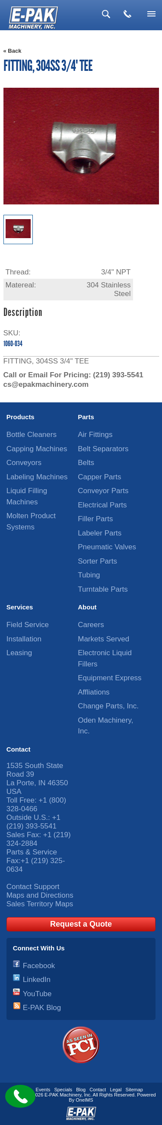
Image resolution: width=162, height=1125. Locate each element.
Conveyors (23, 463)
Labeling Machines (37, 477)
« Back (12, 51)
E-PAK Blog (42, 1008)
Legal (115, 1089)
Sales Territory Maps (39, 904)
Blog (81, 1089)
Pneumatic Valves (107, 547)
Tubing (89, 575)
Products (20, 417)
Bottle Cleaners (31, 434)
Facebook (39, 966)
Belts (86, 463)
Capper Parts (99, 477)
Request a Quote (81, 924)
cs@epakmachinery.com (46, 384)
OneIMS (84, 1100)
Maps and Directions (39, 895)
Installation (23, 639)
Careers (91, 625)
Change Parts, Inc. (108, 706)
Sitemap (134, 1089)
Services (19, 607)
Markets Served (103, 639)
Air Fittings (95, 434)
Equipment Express (109, 678)
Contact (18, 749)
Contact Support (33, 887)
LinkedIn (37, 979)
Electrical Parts (102, 505)
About (87, 607)
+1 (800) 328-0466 (36, 804)
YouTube (37, 994)
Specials (63, 1089)
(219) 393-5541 (118, 375)
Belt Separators (103, 449)
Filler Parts (95, 519)
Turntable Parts (103, 589)
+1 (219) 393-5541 (33, 821)
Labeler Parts (99, 533)
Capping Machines (36, 449)
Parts (86, 417)
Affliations (93, 692)
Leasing (19, 653)
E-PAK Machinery (62, 1094)
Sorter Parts (97, 561)
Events (43, 1089)
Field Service (27, 625)
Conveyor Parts (103, 491)
